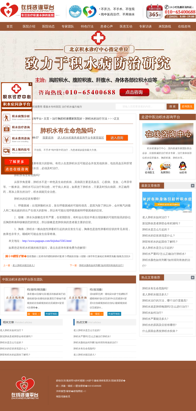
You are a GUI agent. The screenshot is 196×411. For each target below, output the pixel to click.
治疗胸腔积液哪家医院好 (67, 118)
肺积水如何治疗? (152, 312)
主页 (46, 118)
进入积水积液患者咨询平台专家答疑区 (80, 137)
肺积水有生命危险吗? (85, 348)
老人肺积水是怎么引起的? (87, 330)
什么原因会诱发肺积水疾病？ (160, 331)
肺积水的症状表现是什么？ (14, 348)
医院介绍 (29, 26)
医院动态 (48, 26)
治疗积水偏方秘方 (72, 106)
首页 (9, 26)
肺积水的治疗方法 (96, 118)
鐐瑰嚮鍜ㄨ (79, 391)
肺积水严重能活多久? (155, 318)
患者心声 (106, 26)
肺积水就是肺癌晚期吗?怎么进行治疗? (165, 306)
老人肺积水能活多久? (24, 265)
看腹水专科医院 (52, 106)
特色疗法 (87, 26)
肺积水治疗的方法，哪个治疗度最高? (164, 300)
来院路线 (165, 26)
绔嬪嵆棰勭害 (51, 314)
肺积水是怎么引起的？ (12, 342)
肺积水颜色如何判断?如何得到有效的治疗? (101, 265)
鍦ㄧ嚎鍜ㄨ (34, 313)
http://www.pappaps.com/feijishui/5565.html (47, 240)
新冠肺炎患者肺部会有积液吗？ (16, 336)
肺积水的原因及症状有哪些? (159, 324)
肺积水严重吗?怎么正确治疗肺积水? (92, 336)
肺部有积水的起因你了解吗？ (15, 354)
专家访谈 (145, 26)
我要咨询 (48, 137)
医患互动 (126, 26)
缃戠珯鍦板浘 (63, 396)
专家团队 (68, 26)
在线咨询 (184, 26)
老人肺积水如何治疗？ (12, 330)
